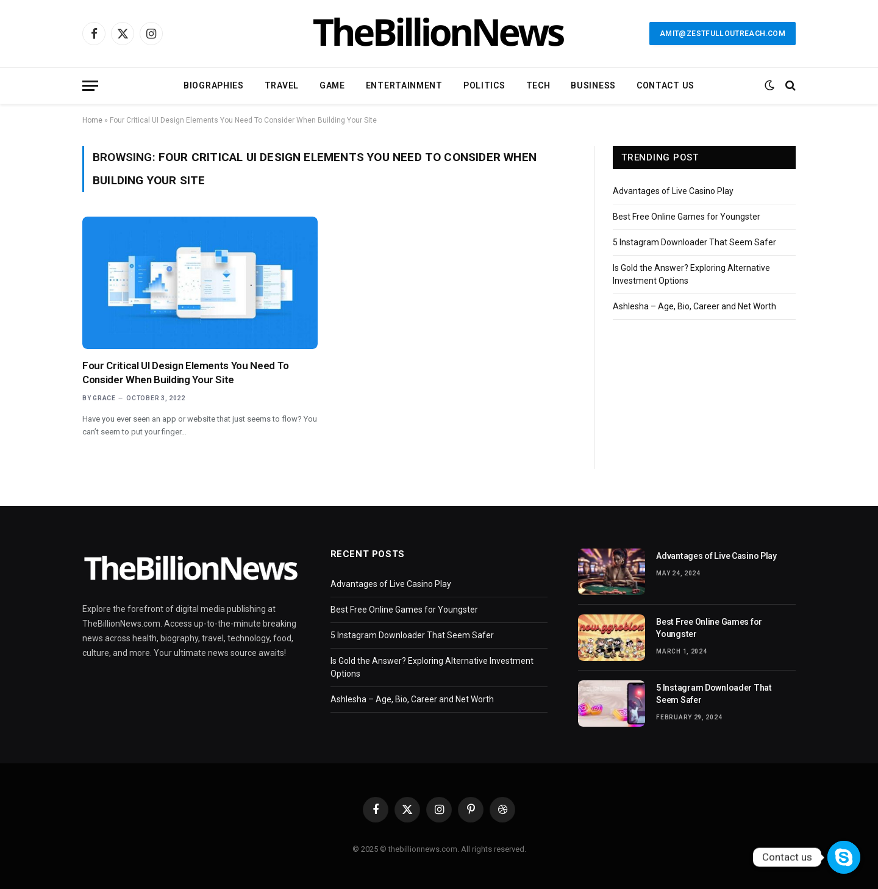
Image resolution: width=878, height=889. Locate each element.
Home (92, 120)
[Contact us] (843, 857)
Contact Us (665, 85)
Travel (282, 85)
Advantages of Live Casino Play (673, 191)
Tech (538, 85)
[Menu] (90, 85)
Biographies (214, 85)
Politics (484, 85)
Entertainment (404, 85)
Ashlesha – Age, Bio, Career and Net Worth (694, 306)
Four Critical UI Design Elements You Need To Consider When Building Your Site (185, 372)
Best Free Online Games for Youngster (686, 216)
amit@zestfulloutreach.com (722, 33)
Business (593, 85)
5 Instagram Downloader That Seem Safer (694, 242)
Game (332, 85)
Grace (104, 398)
